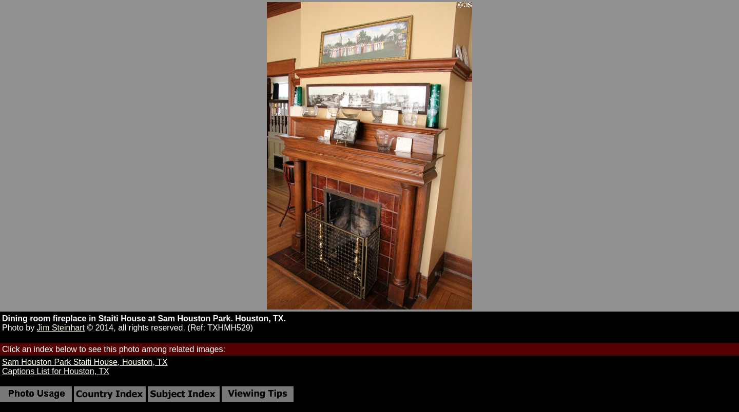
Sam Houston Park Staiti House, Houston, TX (85, 362)
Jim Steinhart (61, 327)
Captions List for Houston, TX (55, 371)
